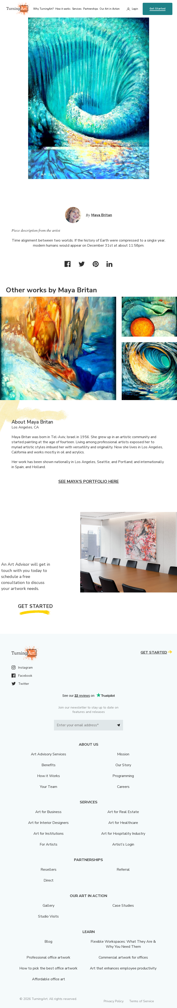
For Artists (48, 844)
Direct (48, 880)
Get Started (157, 8)
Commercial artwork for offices (123, 957)
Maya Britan (101, 215)
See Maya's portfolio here (88, 481)
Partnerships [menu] (90, 9)
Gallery (48, 905)
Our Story (123, 765)
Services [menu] (76, 9)
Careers (123, 786)
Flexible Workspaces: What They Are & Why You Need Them (123, 944)
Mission (123, 754)
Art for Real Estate (123, 811)
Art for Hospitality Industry (123, 833)
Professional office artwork (48, 957)
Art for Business (48, 811)
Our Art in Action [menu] (110, 9)
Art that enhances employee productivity (123, 968)
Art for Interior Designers (48, 822)
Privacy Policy (114, 1001)
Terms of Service (141, 1001)
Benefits (48, 765)
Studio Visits (48, 916)
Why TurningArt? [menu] (43, 9)
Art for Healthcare (123, 822)
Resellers (48, 869)
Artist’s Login (123, 844)
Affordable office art (48, 979)
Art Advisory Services (48, 754)
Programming (123, 775)
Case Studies (123, 905)
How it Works (48, 775)
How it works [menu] (62, 9)
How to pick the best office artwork (48, 968)
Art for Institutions (48, 833)
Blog (48, 941)
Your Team (48, 786)
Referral (123, 869)
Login (135, 9)
